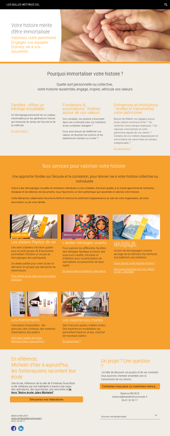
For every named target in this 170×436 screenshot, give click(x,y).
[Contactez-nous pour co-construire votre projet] (130, 386)
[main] (33, 36)
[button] (166, 5)
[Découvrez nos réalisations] (46, 399)
